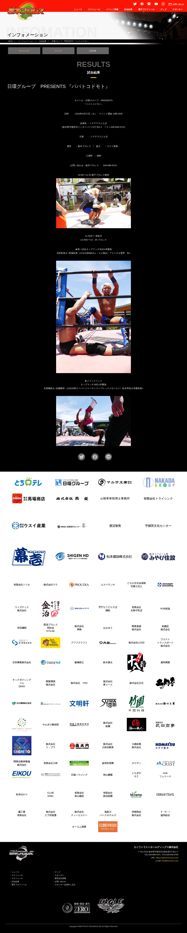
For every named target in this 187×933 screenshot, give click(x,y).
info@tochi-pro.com (170, 862)
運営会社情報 (60, 879)
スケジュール (94, 9)
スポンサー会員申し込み (65, 886)
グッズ (163, 9)
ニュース (78, 9)
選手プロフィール (146, 9)
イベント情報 (112, 9)
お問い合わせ (60, 882)
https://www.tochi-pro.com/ (167, 859)
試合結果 (128, 9)
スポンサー (177, 9)
